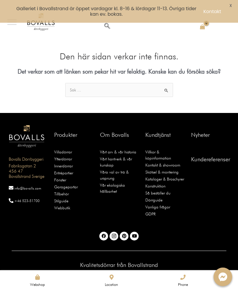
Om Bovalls (114, 125)
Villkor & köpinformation (158, 145)
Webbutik (62, 198)
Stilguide (61, 191)
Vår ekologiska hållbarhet (112, 178)
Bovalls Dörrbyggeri (26, 150)
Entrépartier (63, 163)
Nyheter (200, 125)
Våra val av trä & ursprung (114, 165)
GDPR (150, 204)
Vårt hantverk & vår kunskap (116, 152)
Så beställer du (157, 183)
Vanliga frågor (157, 197)
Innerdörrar (63, 156)
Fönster (60, 170)
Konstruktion (155, 176)
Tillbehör (61, 184)
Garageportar (66, 177)
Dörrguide (154, 190)
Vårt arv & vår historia (118, 142)
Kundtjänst (158, 125)
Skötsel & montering (162, 162)
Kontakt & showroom (162, 155)
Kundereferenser (210, 149)
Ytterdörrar (63, 149)
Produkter (65, 125)
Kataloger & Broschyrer (164, 169)
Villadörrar (63, 142)
